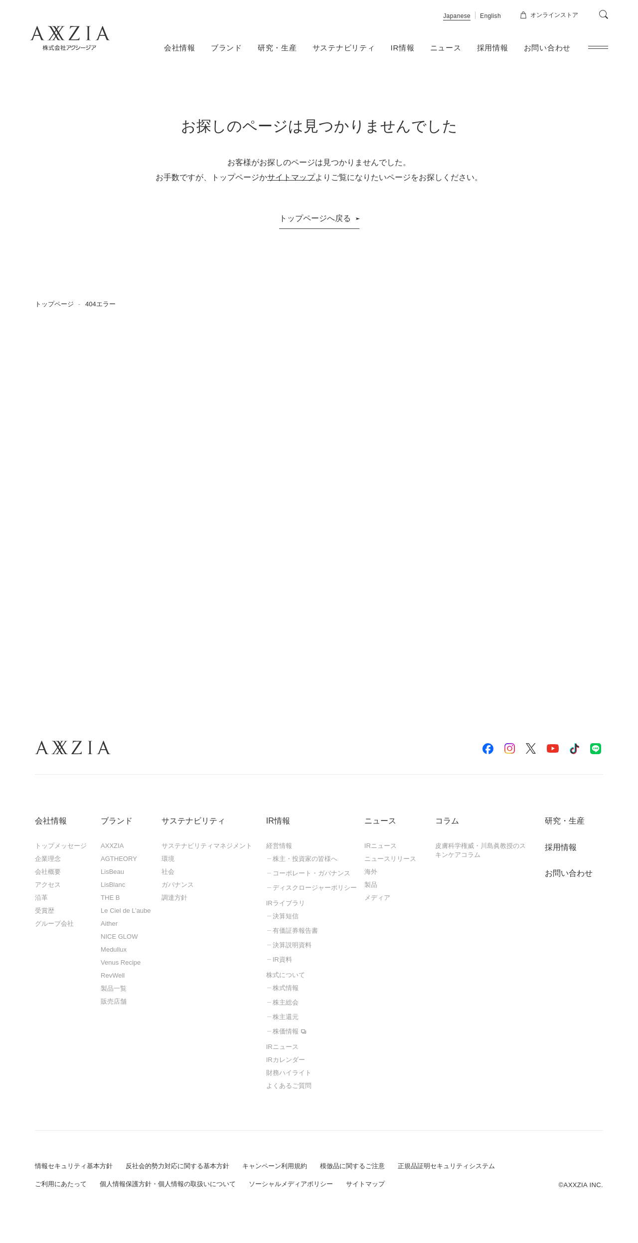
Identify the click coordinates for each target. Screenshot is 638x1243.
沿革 (41, 897)
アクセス (48, 884)
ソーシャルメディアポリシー (291, 1184)
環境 (167, 858)
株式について (285, 975)
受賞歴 (44, 910)
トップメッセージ (61, 845)
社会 (167, 871)
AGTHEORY (119, 858)
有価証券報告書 (295, 930)
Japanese (457, 16)
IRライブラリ (285, 903)
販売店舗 (114, 1001)
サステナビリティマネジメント (206, 845)
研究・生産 (277, 47)
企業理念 (48, 858)
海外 (370, 871)
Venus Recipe (121, 962)
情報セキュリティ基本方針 (74, 1166)
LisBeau (112, 871)
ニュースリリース (390, 858)
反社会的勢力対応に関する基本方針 (177, 1166)
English (490, 16)
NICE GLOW (119, 936)
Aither (109, 923)
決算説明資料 (292, 945)
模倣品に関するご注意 (352, 1166)
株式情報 (286, 988)
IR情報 (403, 47)
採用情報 (492, 47)
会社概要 (48, 871)
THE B (110, 897)
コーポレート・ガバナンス (311, 873)
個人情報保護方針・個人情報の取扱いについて (168, 1184)
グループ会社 (54, 923)
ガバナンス (177, 884)
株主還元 (286, 1017)
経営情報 (279, 845)
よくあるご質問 (289, 1085)
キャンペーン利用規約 (274, 1166)
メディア (377, 897)
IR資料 (282, 959)
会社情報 (179, 47)
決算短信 (286, 916)
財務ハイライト (289, 1072)
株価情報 (286, 1031)
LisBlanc (113, 884)
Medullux (114, 949)
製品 (370, 884)
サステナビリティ (344, 47)
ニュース (446, 47)
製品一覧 (114, 988)
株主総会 (286, 1002)
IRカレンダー (285, 1059)
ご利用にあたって (61, 1184)
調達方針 (174, 897)
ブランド (226, 47)
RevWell (113, 975)
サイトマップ (291, 177)
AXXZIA (112, 845)
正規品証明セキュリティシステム (446, 1166)
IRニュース (282, 1046)
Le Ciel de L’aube (126, 910)
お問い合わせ (547, 47)
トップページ (54, 304)
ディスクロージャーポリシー (315, 887)
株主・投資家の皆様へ (305, 858)
